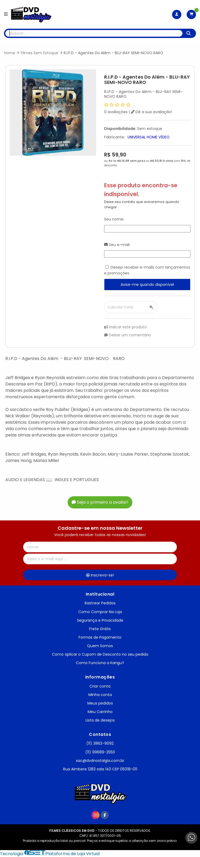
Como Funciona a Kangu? (100, 662)
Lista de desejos (100, 720)
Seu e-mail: (117, 244)
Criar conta (100, 686)
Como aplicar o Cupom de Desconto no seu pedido (100, 654)
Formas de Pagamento (100, 637)
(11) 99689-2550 (100, 752)
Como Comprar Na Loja (100, 611)
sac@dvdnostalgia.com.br (100, 760)
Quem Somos (100, 645)
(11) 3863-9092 (100, 743)
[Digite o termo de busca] (93, 33)
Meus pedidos (100, 703)
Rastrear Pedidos (100, 603)
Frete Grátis (100, 628)
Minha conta (100, 694)
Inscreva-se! (100, 575)
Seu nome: (114, 219)
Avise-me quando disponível (147, 284)
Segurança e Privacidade (100, 620)
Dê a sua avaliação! (151, 111)
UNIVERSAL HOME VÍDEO (149, 137)
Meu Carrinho (100, 711)
